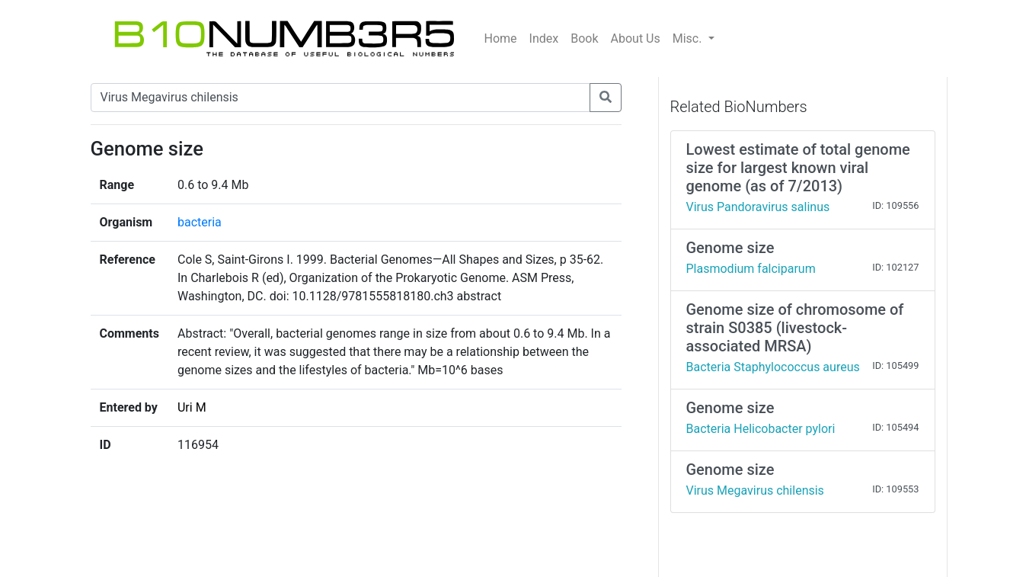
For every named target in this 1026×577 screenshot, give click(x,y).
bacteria (199, 222)
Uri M (191, 407)
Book (584, 38)
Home (500, 38)
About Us (635, 38)
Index (544, 38)
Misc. (689, 38)
